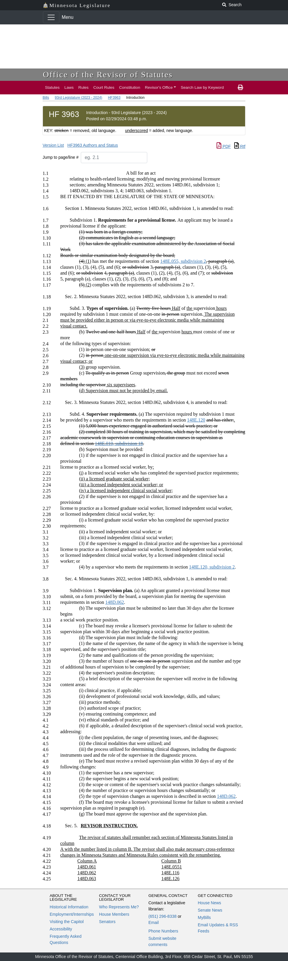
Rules (83, 87)
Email (153, 922)
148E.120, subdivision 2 (212, 566)
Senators (107, 921)
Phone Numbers (163, 931)
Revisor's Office (159, 87)
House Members (114, 914)
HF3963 (114, 98)
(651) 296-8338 (162, 916)
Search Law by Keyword (202, 87)
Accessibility (61, 929)
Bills (46, 98)
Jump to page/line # (60, 157)
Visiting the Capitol (67, 921)
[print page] (240, 87)
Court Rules (103, 87)
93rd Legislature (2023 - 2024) (78, 98)
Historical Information (69, 907)
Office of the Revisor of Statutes (108, 74)
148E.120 (196, 419)
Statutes (52, 87)
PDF (224, 146)
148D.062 (114, 602)
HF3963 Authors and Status (92, 145)
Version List (53, 145)
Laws (69, 87)
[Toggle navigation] (51, 17)
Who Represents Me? (119, 907)
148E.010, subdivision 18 (119, 443)
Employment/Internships (72, 914)
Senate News (210, 910)
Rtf (239, 146)
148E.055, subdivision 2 (183, 261)
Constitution (129, 87)
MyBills (204, 917)
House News (209, 902)
